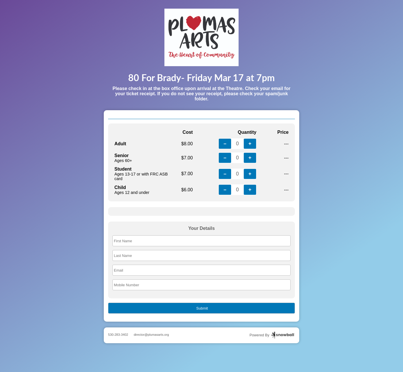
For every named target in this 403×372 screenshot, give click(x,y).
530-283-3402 (118, 334)
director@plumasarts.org (151, 334)
